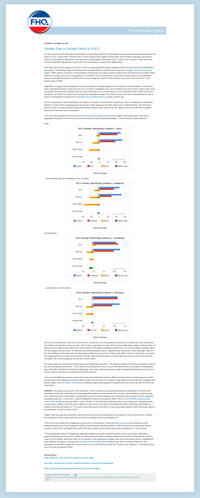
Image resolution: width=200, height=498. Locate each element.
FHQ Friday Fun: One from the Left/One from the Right (68, 458)
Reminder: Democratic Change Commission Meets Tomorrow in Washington (78, 463)
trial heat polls (134, 477)
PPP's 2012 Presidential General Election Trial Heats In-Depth (72, 468)
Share (47, 480)
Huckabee (81, 477)
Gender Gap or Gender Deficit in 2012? (72, 48)
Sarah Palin (125, 477)
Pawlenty (95, 477)
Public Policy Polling (106, 477)
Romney (117, 477)
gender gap (73, 477)
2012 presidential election (60, 477)
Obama (88, 477)
